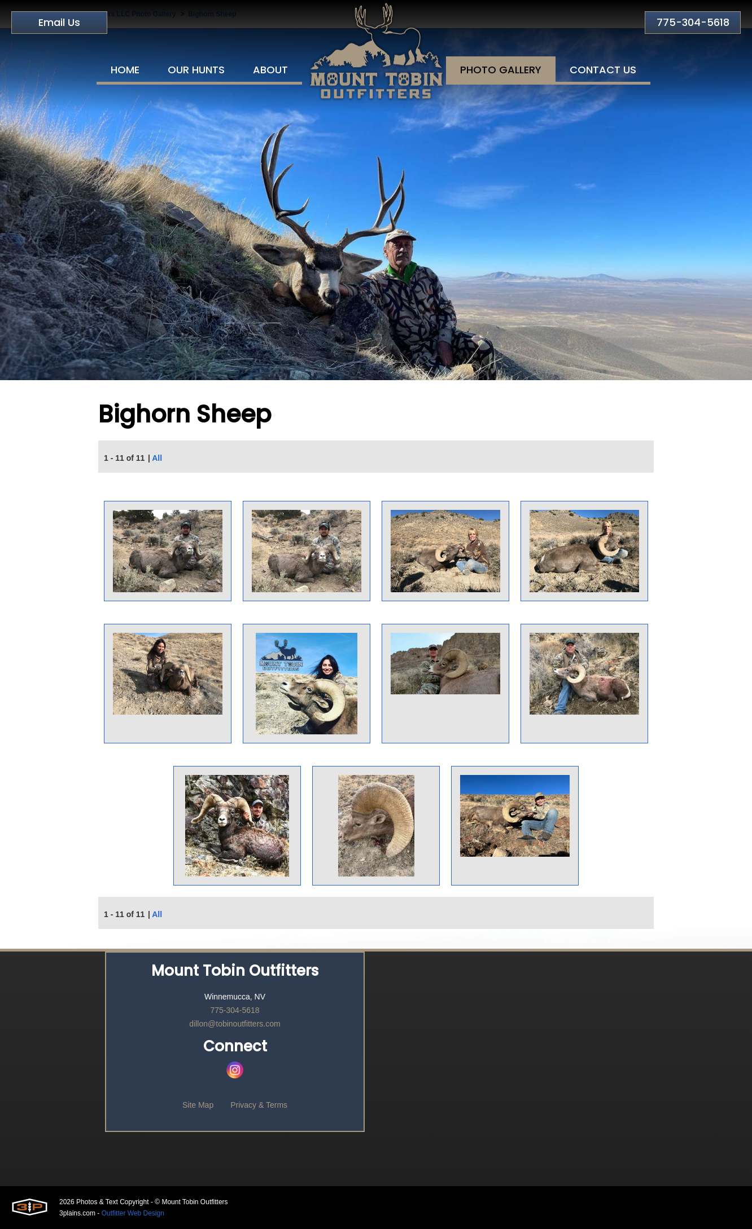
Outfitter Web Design (133, 1213)
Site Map (197, 1104)
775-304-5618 (693, 22)
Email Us (59, 22)
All (157, 457)
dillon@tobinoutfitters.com (234, 1023)
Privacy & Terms (258, 1104)
